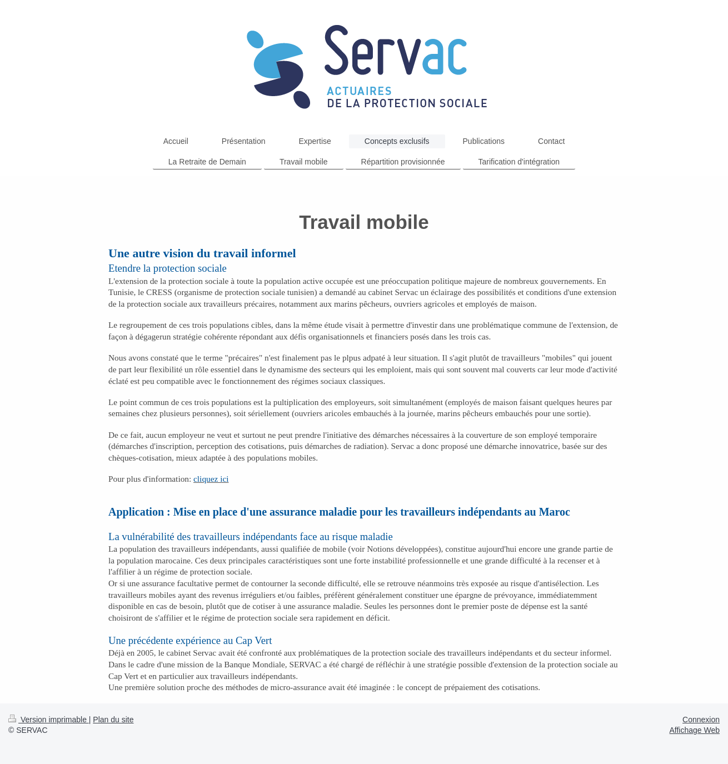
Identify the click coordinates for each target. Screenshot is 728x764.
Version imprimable (48, 719)
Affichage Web (694, 730)
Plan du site (113, 719)
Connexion (701, 719)
